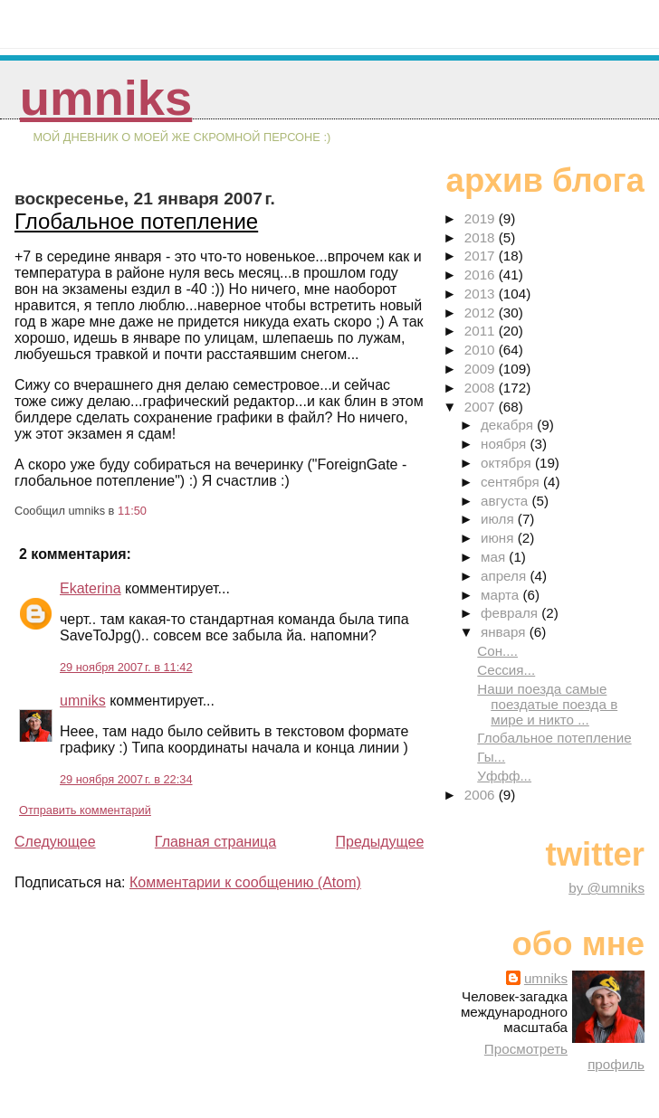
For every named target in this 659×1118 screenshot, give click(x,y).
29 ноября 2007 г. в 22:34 (126, 779)
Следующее (55, 841)
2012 (481, 312)
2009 (481, 368)
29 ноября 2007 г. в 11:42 (126, 667)
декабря (509, 424)
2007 (481, 406)
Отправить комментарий (85, 810)
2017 (481, 255)
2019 (481, 218)
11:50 (132, 510)
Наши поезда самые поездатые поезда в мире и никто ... (547, 704)
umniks (106, 98)
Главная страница (215, 841)
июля (499, 518)
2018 (481, 237)
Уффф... (504, 775)
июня (499, 537)
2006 (481, 794)
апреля (505, 575)
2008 (481, 387)
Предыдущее (379, 841)
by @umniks (606, 887)
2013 (481, 293)
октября (508, 462)
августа (506, 500)
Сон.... (497, 650)
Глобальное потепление (136, 221)
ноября (505, 443)
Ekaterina (90, 588)
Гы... (491, 756)
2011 (481, 330)
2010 (481, 349)
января (505, 632)
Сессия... (506, 669)
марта (501, 594)
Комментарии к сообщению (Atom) (245, 882)
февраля (511, 613)
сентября (512, 481)
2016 (481, 274)
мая (495, 556)
